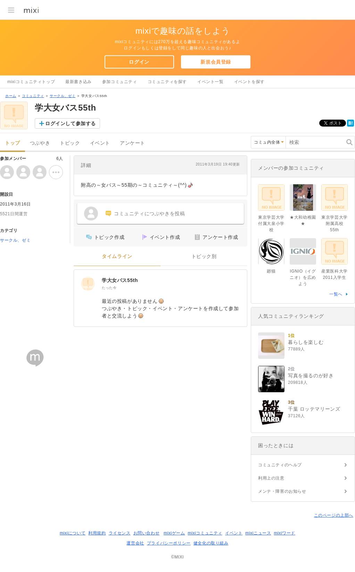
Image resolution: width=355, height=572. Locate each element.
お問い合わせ (146, 533)
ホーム (10, 96)
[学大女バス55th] (88, 284)
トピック (70, 143)
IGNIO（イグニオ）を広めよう (303, 277)
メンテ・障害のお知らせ (282, 491)
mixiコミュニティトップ (31, 81)
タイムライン (117, 256)
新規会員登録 (215, 62)
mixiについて (72, 533)
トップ (12, 143)
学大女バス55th (120, 280)
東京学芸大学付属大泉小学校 (271, 223)
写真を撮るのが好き (310, 375)
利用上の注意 (271, 478)
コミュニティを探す (167, 81)
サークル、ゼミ (62, 96)
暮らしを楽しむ (305, 342)
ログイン (139, 62)
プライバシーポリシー (169, 543)
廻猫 (271, 271)
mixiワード (284, 533)
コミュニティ (33, 96)
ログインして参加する (70, 123)
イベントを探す (249, 81)
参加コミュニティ (119, 81)
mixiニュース (258, 533)
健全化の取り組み (211, 543)
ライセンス (120, 533)
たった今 (109, 288)
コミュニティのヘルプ (280, 464)
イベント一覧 (210, 81)
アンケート (132, 143)
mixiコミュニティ (205, 533)
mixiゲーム (174, 533)
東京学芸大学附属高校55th (334, 223)
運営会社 (135, 543)
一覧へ (335, 294)
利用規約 (97, 533)
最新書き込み (78, 81)
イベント (100, 143)
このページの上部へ (333, 515)
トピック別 (204, 256)
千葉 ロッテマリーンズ (314, 409)
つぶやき (40, 143)
